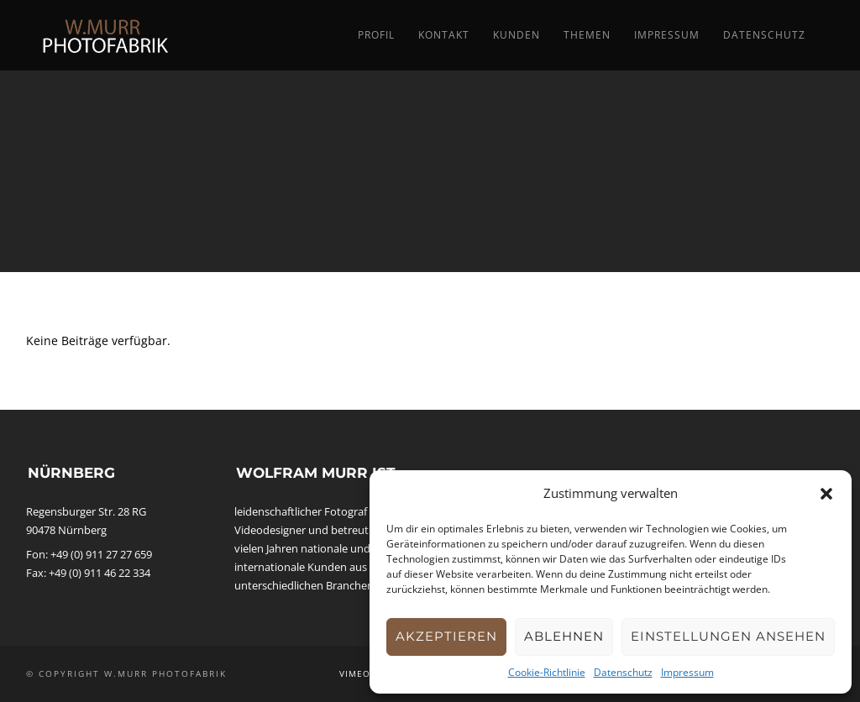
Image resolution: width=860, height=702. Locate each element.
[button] (826, 493)
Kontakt (443, 35)
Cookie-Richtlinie (546, 672)
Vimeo (354, 673)
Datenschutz (623, 672)
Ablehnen (564, 636)
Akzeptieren (446, 636)
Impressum (687, 672)
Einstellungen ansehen (728, 636)
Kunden (516, 35)
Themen (587, 35)
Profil (376, 35)
